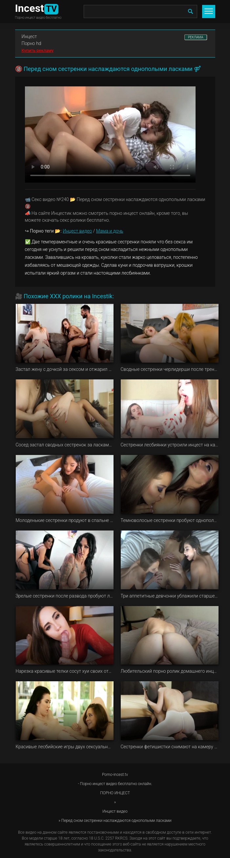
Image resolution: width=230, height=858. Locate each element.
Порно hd (31, 43)
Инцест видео (77, 231)
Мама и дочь (109, 231)
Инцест (29, 36)
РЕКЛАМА (195, 37)
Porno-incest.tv (115, 774)
